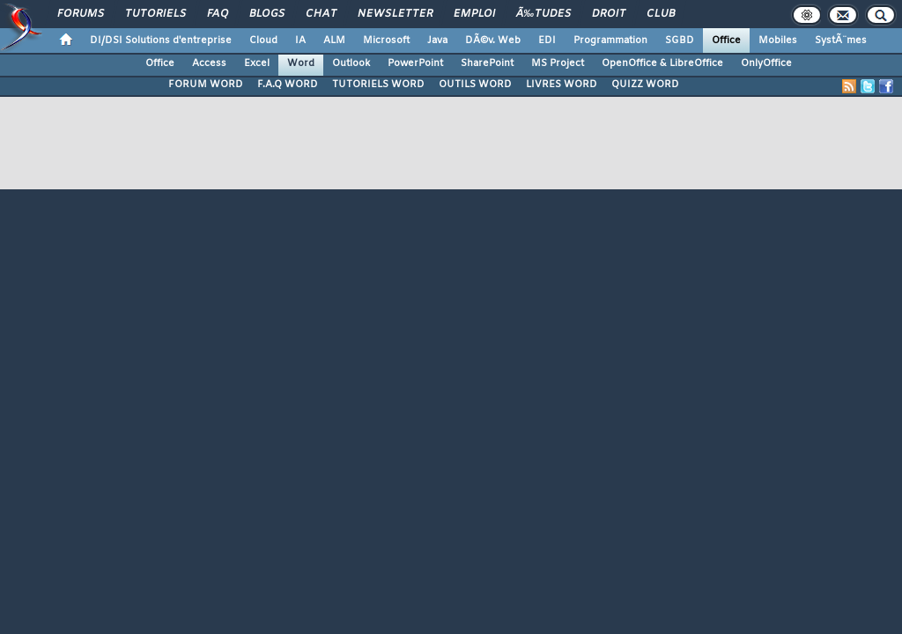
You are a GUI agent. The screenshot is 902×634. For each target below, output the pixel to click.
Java (437, 40)
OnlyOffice (766, 63)
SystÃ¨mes (841, 40)
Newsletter (395, 14)
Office (726, 40)
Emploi (474, 14)
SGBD (679, 40)
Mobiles (777, 40)
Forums (80, 14)
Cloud (263, 40)
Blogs (267, 14)
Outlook (351, 63)
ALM (334, 40)
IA (300, 40)
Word (300, 63)
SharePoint (487, 63)
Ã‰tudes (543, 14)
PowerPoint (415, 63)
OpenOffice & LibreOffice (662, 63)
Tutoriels (155, 14)
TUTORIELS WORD (378, 84)
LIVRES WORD (561, 84)
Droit (608, 14)
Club (660, 14)
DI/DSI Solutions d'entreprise (161, 40)
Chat (321, 14)
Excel (257, 63)
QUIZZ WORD (645, 84)
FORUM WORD (205, 84)
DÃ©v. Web (493, 40)
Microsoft (386, 40)
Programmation (610, 40)
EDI (547, 40)
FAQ (217, 14)
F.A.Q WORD (287, 84)
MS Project (557, 63)
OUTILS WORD (475, 84)
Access (209, 63)
